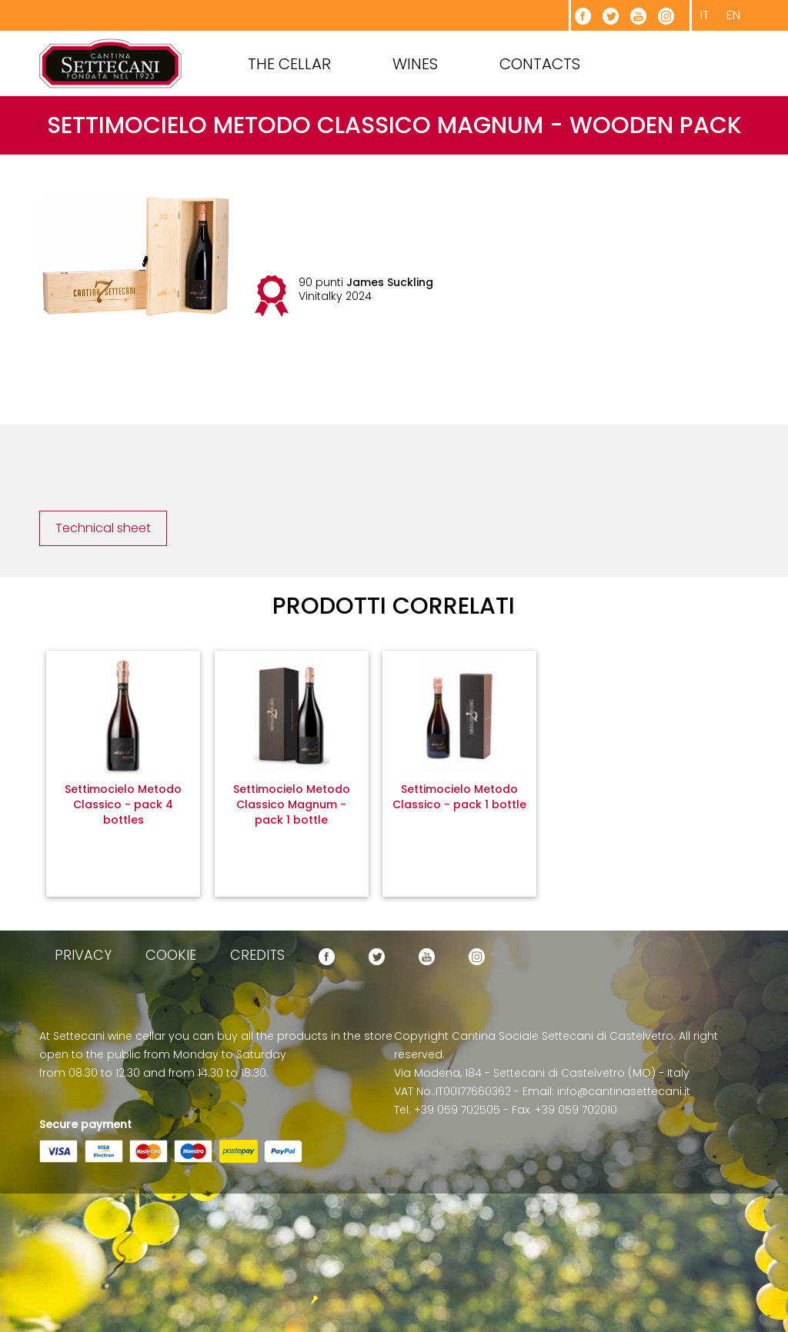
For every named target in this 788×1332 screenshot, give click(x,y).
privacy (83, 954)
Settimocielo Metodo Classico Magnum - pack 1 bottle (291, 804)
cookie (170, 954)
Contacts (539, 64)
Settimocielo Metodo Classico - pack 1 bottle (459, 796)
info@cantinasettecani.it (623, 1091)
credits (257, 954)
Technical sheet (103, 528)
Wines (415, 64)
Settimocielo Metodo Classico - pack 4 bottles (123, 804)
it (705, 15)
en (733, 15)
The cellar (289, 64)
